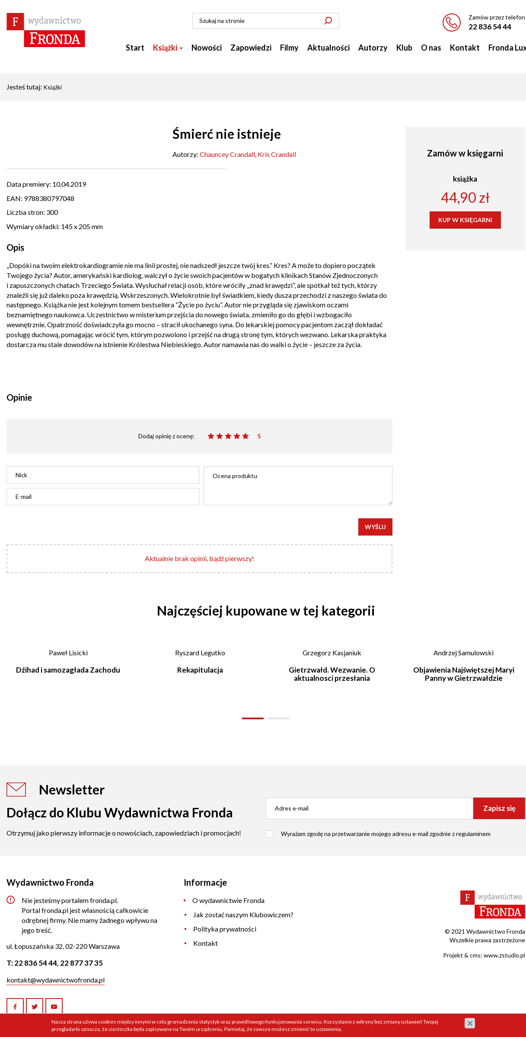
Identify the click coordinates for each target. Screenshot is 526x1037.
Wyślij (375, 526)
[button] (253, 718)
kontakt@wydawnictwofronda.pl (55, 980)
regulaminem (473, 833)
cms (475, 955)
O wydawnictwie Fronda (228, 900)
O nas (431, 47)
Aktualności (328, 47)
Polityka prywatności (224, 929)
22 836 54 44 (490, 26)
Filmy (289, 47)
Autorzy (373, 47)
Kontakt (465, 47)
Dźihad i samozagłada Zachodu (68, 669)
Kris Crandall (277, 154)
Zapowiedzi (250, 47)
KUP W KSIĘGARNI (465, 219)
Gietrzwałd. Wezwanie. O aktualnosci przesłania (332, 674)
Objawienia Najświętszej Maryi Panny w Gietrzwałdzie (463, 674)
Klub (404, 47)
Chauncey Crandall (227, 154)
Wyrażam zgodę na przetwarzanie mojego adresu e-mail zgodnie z (386, 833)
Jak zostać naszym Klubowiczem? (243, 914)
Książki (168, 47)
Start (135, 47)
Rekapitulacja (200, 669)
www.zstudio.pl (504, 955)
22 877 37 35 (81, 962)
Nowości (206, 47)
